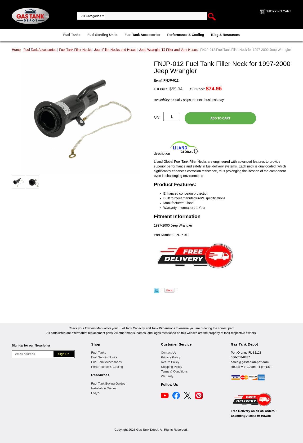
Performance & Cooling (185, 35)
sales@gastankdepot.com (250, 362)
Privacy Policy (170, 357)
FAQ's (95, 393)
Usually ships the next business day (189, 100)
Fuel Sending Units (102, 35)
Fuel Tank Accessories (142, 35)
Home (16, 50)
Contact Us (168, 352)
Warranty (167, 376)
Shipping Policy (171, 366)
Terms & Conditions (174, 371)
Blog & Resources (225, 35)
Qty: (157, 117)
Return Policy (170, 362)
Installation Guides (103, 388)
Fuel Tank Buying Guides (108, 383)
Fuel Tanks (71, 35)
